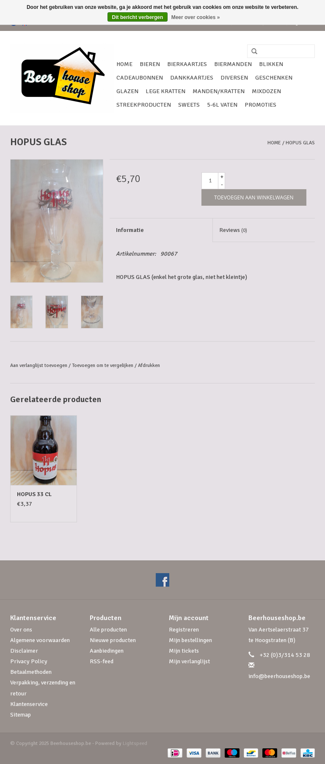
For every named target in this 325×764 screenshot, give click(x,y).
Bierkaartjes (187, 64)
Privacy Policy (28, 661)
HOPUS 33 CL (34, 494)
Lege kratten (165, 91)
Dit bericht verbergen (137, 17)
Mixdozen (266, 91)
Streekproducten (143, 104)
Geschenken (273, 77)
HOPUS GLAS (300, 143)
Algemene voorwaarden (40, 640)
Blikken (271, 64)
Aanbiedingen (107, 650)
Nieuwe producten (113, 640)
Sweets (189, 104)
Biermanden (233, 64)
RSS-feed (101, 661)
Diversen (234, 77)
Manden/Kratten (219, 91)
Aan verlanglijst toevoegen (38, 365)
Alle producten (108, 629)
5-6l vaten (222, 104)
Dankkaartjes (191, 77)
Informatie (130, 230)
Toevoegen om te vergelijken (103, 365)
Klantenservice (29, 704)
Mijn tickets (184, 650)
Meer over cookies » (195, 17)
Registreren (184, 629)
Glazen (127, 91)
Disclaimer (24, 650)
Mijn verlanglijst (189, 661)
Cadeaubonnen (139, 77)
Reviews (233, 230)
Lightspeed (135, 743)
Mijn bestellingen (190, 640)
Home (124, 64)
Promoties (260, 104)
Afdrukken (149, 365)
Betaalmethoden (31, 672)
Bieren (150, 64)
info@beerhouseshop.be (279, 676)
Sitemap (20, 714)
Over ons (21, 629)
